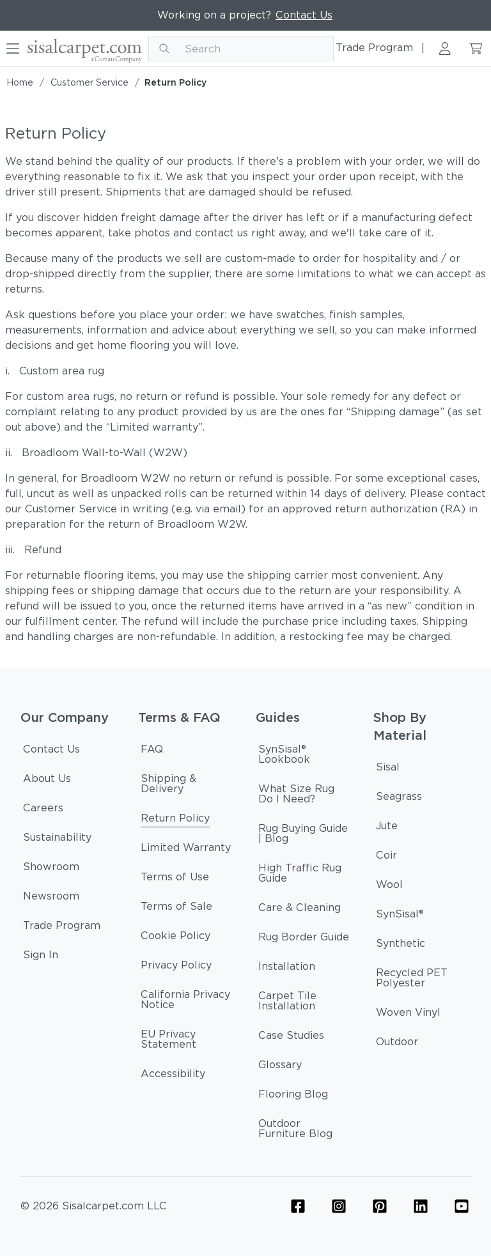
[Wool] (389, 886)
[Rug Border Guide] (304, 939)
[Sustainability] (57, 839)
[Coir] (386, 857)
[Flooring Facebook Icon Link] (298, 1206)
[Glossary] (280, 1066)
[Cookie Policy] (175, 937)
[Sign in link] (445, 48)
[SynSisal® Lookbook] (304, 756)
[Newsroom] (51, 898)
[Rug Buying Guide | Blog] (304, 835)
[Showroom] (51, 868)
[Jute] (386, 828)
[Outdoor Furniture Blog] (304, 1130)
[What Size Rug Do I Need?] (304, 796)
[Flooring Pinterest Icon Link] (380, 1206)
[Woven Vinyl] (408, 1014)
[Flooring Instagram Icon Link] (339, 1206)
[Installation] (287, 968)
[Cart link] (475, 48)
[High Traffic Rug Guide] (304, 875)
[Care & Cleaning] (299, 909)
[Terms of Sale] (176, 908)
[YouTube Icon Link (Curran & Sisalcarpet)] (462, 1206)
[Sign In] (40, 957)
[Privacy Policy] (176, 967)
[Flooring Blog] (293, 1096)
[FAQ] (152, 751)
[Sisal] (387, 769)
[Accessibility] (173, 1075)
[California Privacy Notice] (186, 1001)
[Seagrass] (399, 798)
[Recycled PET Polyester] (422, 980)
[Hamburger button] (12, 48)
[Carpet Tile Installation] (304, 1003)
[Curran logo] (84, 48)
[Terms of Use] (175, 879)
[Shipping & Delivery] (186, 785)
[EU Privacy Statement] (186, 1041)
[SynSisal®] (399, 916)
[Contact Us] (51, 751)
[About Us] (47, 780)
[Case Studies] (291, 1037)
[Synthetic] (400, 945)
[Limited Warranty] (185, 849)
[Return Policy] (175, 820)
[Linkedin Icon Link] (421, 1206)
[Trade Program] (61, 927)
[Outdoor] (397, 1043)
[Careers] (43, 810)
